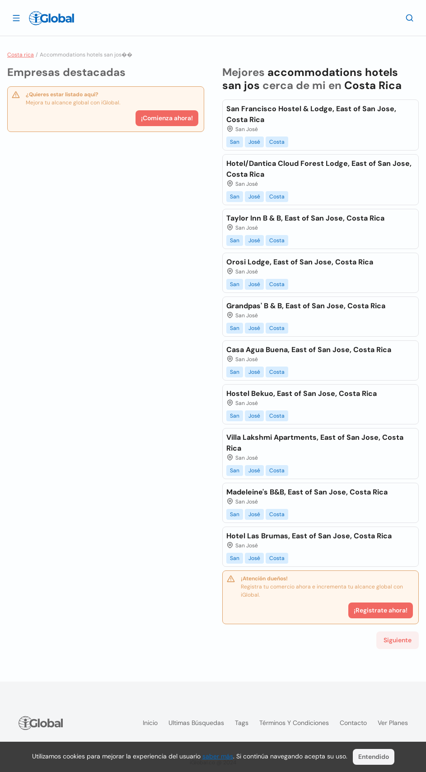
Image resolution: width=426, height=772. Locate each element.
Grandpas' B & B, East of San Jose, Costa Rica (305, 306)
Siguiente (398, 640)
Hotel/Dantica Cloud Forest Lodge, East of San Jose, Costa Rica (319, 169)
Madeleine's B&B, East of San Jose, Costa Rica (307, 492)
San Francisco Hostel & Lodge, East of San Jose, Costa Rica (311, 114)
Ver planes (393, 723)
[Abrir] (16, 18)
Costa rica (20, 54)
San (234, 142)
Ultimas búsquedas (196, 723)
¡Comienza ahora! (167, 118)
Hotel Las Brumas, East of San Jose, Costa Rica (309, 536)
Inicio (150, 723)
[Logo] (51, 18)
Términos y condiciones (294, 723)
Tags (241, 723)
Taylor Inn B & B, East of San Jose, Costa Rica (305, 218)
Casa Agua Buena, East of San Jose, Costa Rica (308, 349)
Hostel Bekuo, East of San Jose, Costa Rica (301, 393)
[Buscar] (410, 18)
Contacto (353, 723)
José (254, 142)
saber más (217, 756)
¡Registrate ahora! (380, 610)
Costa (277, 142)
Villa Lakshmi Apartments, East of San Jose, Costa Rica (314, 443)
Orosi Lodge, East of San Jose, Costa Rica (299, 262)
